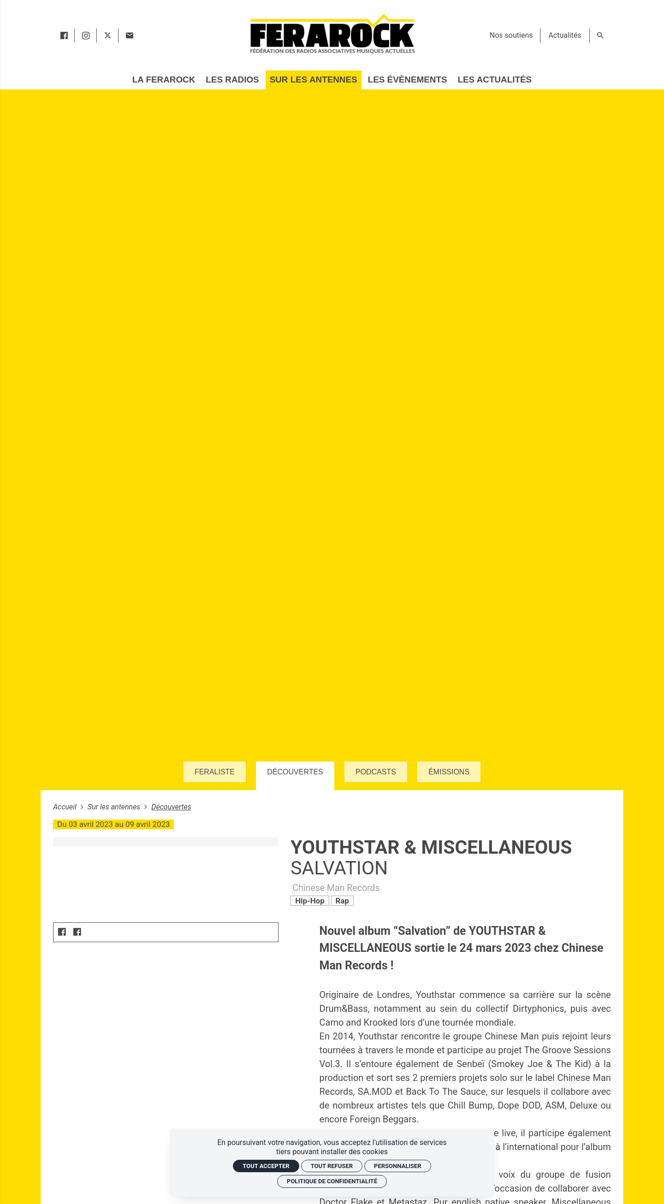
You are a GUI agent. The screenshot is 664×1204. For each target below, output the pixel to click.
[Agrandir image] (165, 841)
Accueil (65, 807)
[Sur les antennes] (314, 80)
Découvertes (295, 772)
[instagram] (86, 35)
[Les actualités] (495, 80)
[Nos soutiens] (511, 35)
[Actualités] (564, 35)
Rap (342, 900)
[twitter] (108, 35)
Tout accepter (266, 1166)
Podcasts (376, 772)
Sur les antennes (115, 807)
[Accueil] (332, 33)
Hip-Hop (309, 900)
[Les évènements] (407, 80)
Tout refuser (332, 1166)
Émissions (448, 772)
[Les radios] (232, 80)
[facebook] (64, 35)
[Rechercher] (600, 35)
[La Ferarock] (163, 80)
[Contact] (129, 35)
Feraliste (215, 772)
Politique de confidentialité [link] (332, 1181)
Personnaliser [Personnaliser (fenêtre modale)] (397, 1166)
